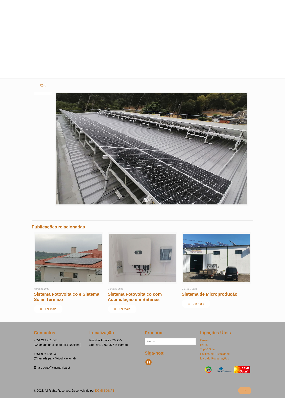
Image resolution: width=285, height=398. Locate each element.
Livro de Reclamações (214, 358)
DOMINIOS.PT (104, 390)
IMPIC (204, 344)
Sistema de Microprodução (209, 294)
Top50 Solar (208, 349)
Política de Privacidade (215, 353)
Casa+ (204, 340)
